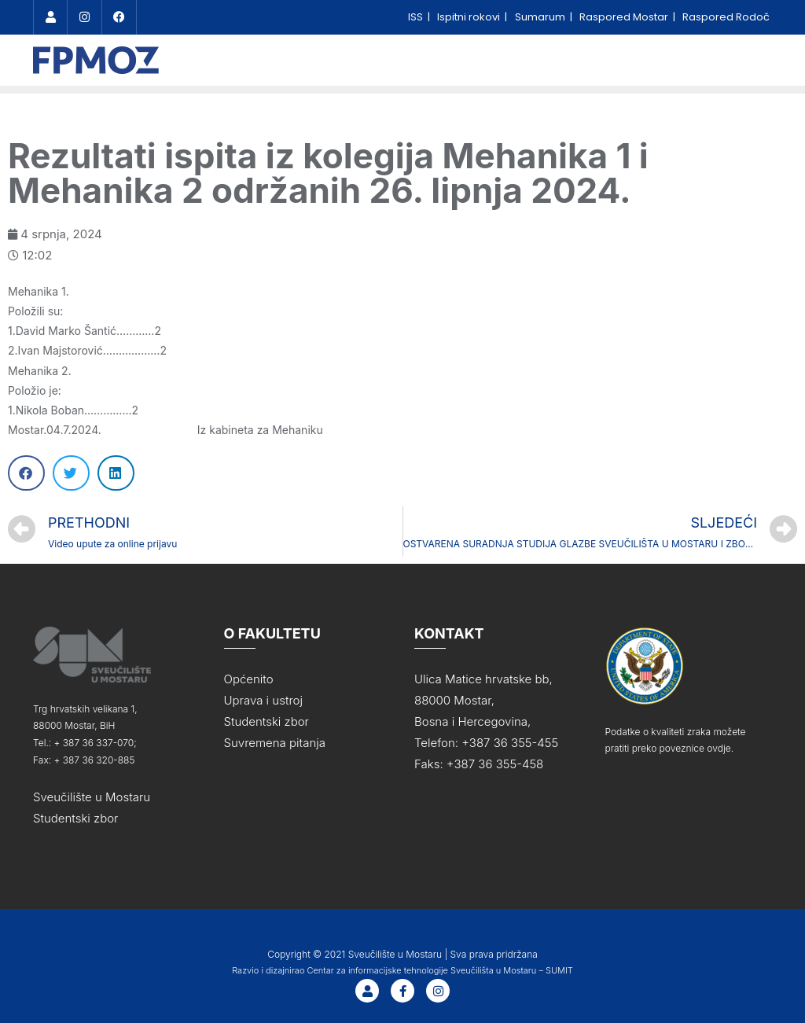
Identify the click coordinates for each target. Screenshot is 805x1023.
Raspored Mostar (625, 16)
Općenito (249, 676)
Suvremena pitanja (274, 740)
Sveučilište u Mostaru (91, 793)
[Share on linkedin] (115, 470)
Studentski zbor (76, 815)
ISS (416, 16)
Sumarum (541, 16)
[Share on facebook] (26, 470)
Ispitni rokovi (469, 16)
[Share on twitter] (71, 470)
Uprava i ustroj (263, 697)
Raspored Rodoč (726, 16)
